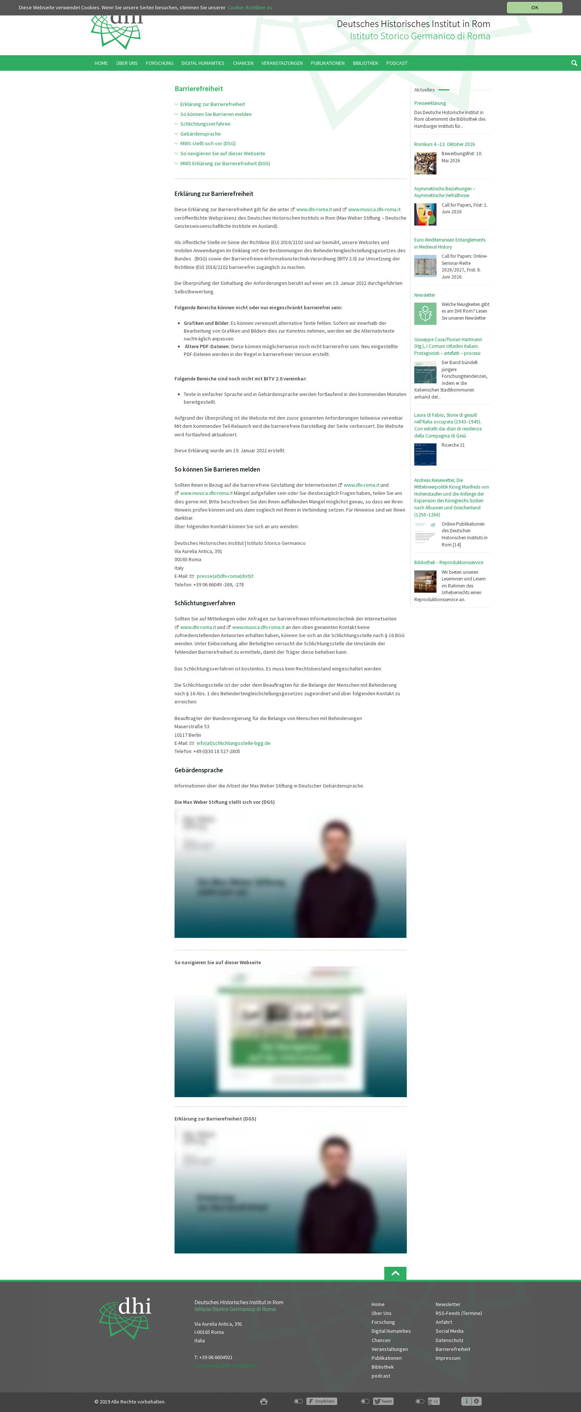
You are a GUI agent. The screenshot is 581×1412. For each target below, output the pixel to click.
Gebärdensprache (200, 133)
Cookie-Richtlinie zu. (250, 7)
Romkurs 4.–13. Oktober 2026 (444, 144)
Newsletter (424, 295)
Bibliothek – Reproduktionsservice (448, 562)
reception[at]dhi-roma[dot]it (226, 1365)
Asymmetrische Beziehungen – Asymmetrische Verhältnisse (444, 192)
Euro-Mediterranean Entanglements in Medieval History (449, 243)
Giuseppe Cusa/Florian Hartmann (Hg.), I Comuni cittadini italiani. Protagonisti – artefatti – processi (448, 346)
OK (534, 7)
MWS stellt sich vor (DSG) (208, 143)
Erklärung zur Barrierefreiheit (212, 104)
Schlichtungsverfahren (205, 123)
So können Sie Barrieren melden (216, 114)
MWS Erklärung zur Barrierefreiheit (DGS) (225, 163)
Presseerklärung (430, 103)
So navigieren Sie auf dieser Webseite (222, 153)
